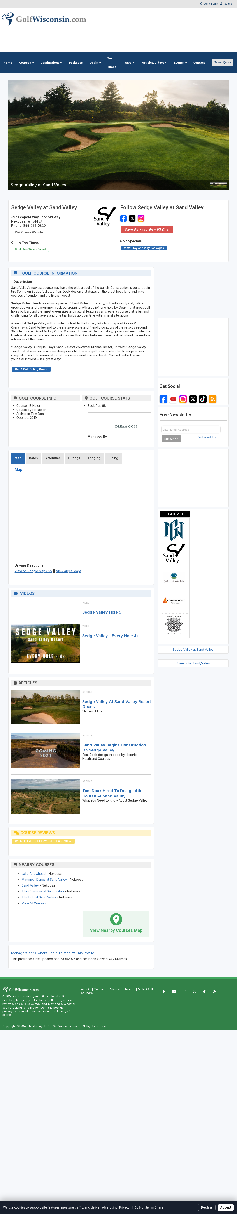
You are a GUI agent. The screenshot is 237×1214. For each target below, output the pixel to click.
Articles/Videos (154, 62)
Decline (207, 1207)
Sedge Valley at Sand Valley (193, 649)
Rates (33, 458)
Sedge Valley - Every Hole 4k (110, 635)
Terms (129, 989)
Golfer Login (210, 3)
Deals (95, 62)
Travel (129, 62)
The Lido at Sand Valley (39, 897)
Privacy (115, 989)
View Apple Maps (68, 571)
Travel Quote (222, 62)
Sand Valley (30, 885)
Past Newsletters (207, 437)
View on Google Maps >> (33, 571)
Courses (26, 62)
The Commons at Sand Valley (43, 891)
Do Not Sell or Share (148, 1207)
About (85, 989)
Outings (74, 458)
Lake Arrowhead (34, 873)
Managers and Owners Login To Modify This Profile (52, 953)
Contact (99, 989)
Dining (113, 458)
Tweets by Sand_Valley (193, 663)
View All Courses (34, 903)
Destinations (51, 62)
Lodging (94, 458)
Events (180, 62)
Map (18, 458)
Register (228, 3)
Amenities (53, 458)
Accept (225, 1207)
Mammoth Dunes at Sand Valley (44, 879)
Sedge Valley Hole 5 (101, 612)
